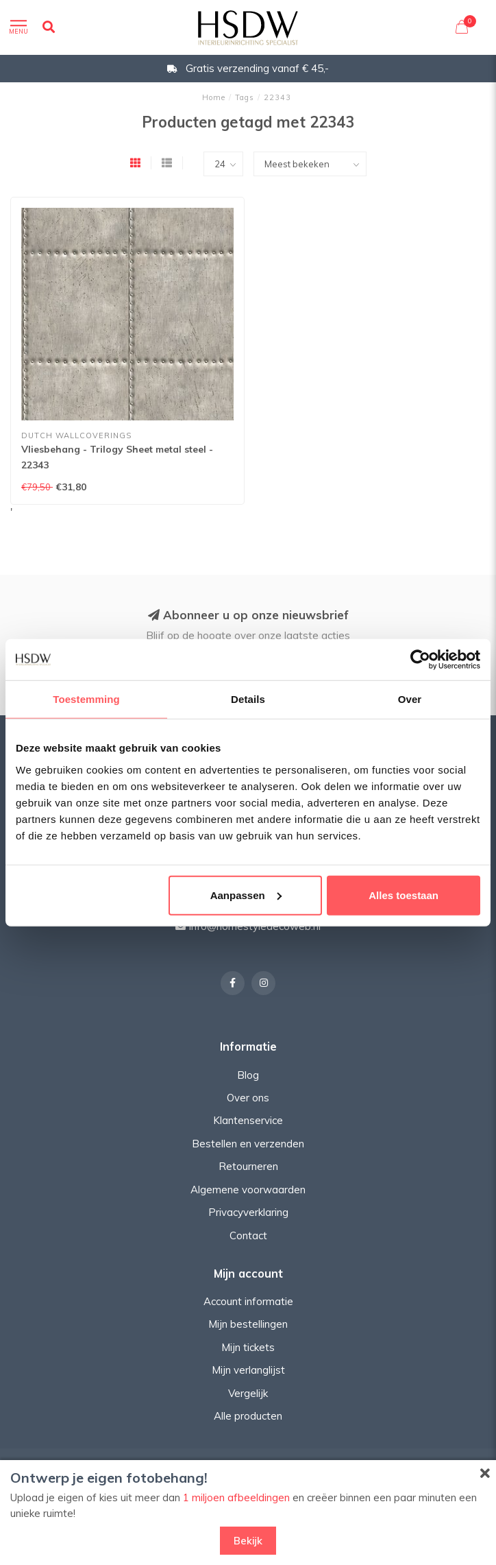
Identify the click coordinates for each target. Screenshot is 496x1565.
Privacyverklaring (248, 1212)
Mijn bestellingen (248, 1323)
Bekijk (248, 1540)
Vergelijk (248, 1393)
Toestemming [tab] (86, 699)
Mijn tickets (248, 1347)
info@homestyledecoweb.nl (255, 926)
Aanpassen (246, 894)
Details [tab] (248, 699)
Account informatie (248, 1301)
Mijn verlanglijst (248, 1369)
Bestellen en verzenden (248, 1143)
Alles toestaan (403, 894)
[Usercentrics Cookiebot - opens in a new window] (420, 659)
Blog (248, 1075)
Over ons (248, 1097)
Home (213, 97)
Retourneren (248, 1166)
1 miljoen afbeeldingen (236, 1497)
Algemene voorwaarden (248, 1189)
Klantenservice (248, 1120)
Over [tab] (410, 699)
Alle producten (248, 1415)
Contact (248, 1235)
